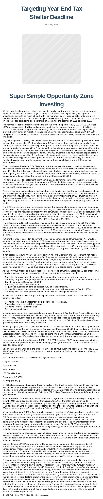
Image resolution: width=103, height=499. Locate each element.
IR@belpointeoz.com (52, 357)
